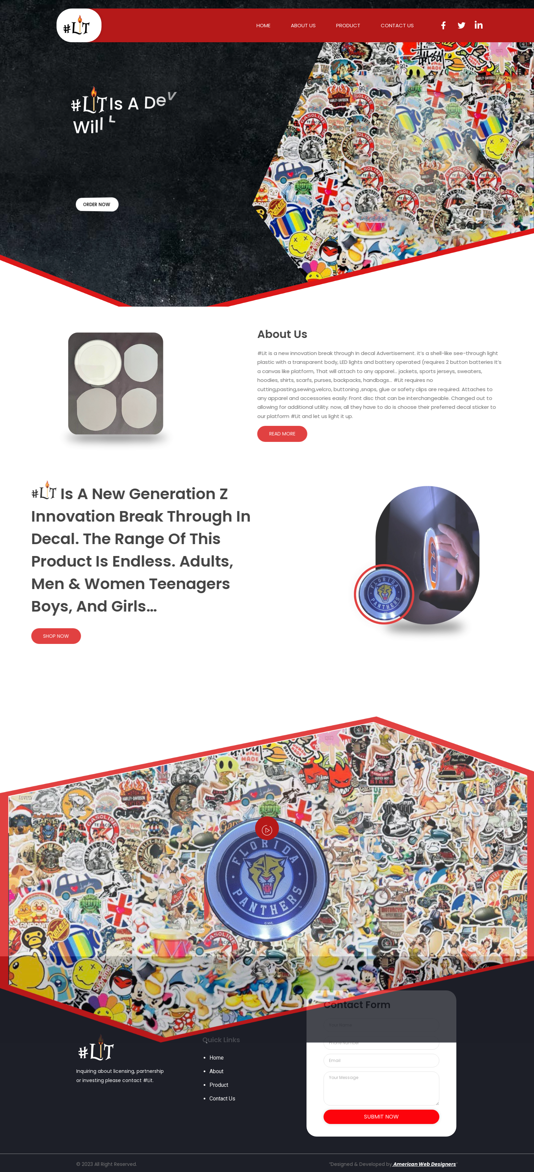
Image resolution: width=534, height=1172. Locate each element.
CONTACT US (397, 25)
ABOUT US (303, 25)
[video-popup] (267, 828)
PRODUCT (348, 25)
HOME (263, 25)
